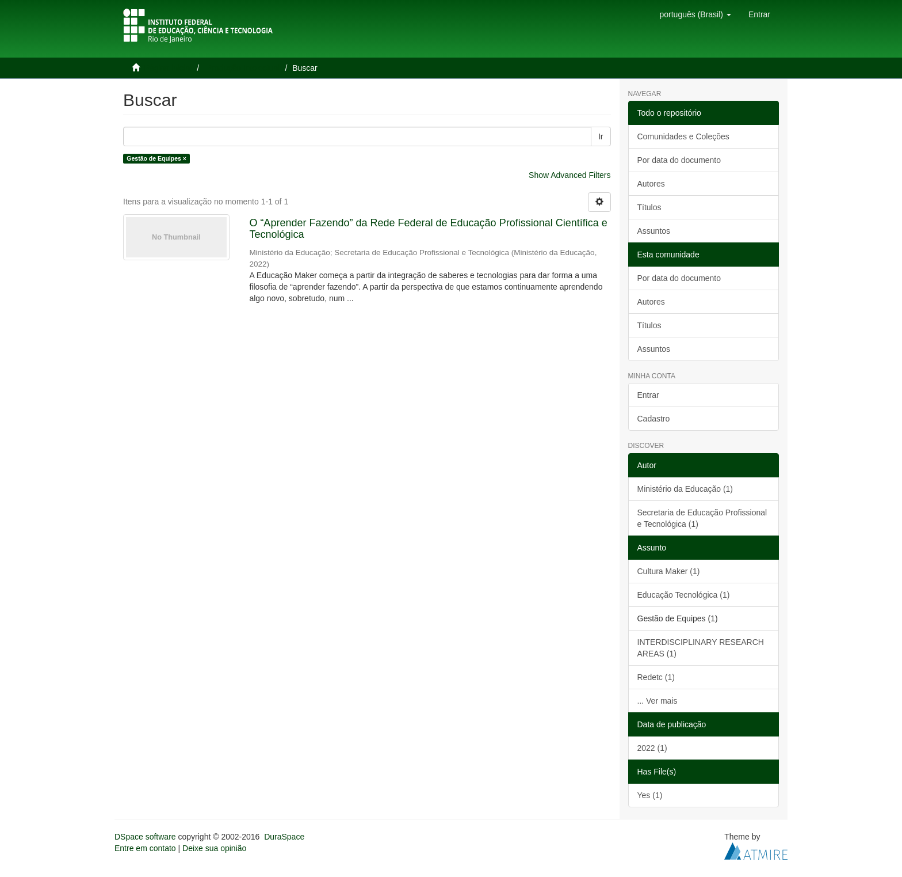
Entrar (648, 395)
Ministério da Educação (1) (685, 488)
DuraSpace (284, 836)
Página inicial (168, 68)
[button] (695, 14)
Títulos (649, 207)
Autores (651, 183)
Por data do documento (679, 160)
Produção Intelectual (243, 68)
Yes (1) (650, 795)
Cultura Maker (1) (668, 571)
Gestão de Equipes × (156, 158)
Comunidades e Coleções (683, 136)
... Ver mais (657, 700)
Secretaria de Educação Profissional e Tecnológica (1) (702, 518)
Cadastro (653, 418)
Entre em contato (145, 848)
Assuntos (654, 231)
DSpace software (145, 836)
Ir (600, 136)
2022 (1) (652, 748)
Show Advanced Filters (569, 175)
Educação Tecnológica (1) (683, 594)
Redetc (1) (656, 677)
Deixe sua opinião (214, 848)
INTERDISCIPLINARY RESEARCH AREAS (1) (700, 647)
